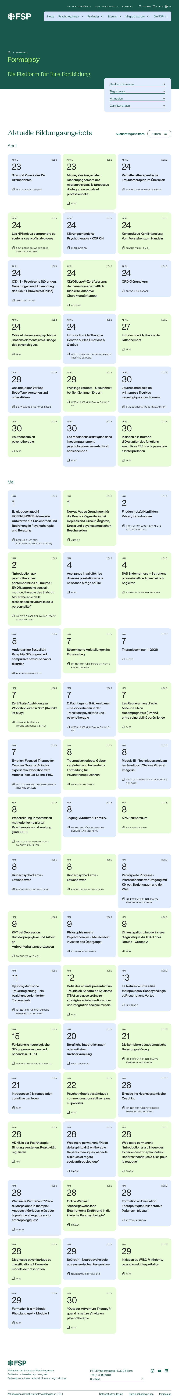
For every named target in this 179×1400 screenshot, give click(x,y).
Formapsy (22, 52)
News (50, 16)
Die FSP (159, 16)
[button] (144, 6)
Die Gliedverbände (79, 6)
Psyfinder (93, 16)
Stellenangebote (106, 6)
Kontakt (127, 6)
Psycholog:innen (68, 16)
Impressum (165, 1394)
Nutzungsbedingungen (141, 1394)
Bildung (112, 16)
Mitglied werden (135, 16)
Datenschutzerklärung (111, 1394)
